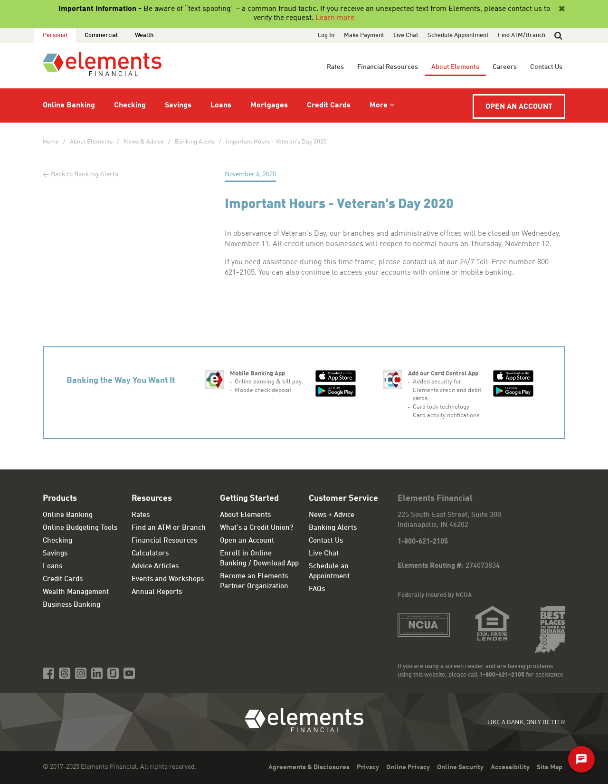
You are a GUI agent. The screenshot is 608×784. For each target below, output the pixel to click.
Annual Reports (157, 592)
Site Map (549, 767)
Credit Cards (329, 105)
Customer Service (343, 498)
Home (51, 142)
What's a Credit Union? (257, 528)
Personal (55, 35)
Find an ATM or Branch (169, 528)
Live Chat (405, 35)
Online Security (460, 767)
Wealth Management (76, 592)
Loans (220, 105)
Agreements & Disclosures (309, 767)
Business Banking (71, 605)
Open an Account (518, 107)
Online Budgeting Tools (80, 528)
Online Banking (69, 105)
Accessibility (510, 767)
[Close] (561, 9)
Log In (326, 35)
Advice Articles (155, 566)
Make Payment (364, 35)
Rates (335, 67)
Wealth (144, 35)
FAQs (317, 589)
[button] (558, 35)
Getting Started (249, 498)
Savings (178, 105)
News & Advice (144, 142)
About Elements (455, 67)
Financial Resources (387, 67)
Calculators (150, 553)
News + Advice (331, 515)
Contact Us (546, 67)
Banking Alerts (195, 142)
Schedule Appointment (458, 35)
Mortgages (269, 105)
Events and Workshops (168, 579)
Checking (130, 105)
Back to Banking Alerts (84, 174)
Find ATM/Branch (521, 35)
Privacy (368, 767)
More (379, 105)
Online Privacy (408, 767)
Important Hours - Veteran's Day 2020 (276, 142)
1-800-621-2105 (423, 541)
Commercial (101, 35)
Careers (505, 67)
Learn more (334, 18)
